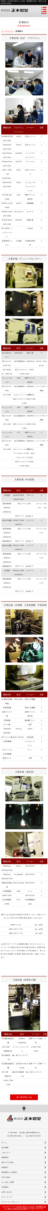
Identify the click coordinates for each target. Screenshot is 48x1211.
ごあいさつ (5, 1152)
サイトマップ (6, 1197)
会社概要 (5, 1148)
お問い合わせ (6, 1192)
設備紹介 (5, 1167)
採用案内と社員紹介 (9, 1172)
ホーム (4, 1143)
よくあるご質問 (7, 1182)
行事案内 (5, 1187)
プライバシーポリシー (10, 1202)
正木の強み (5, 1177)
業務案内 (5, 1157)
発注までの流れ (7, 1162)
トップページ (7, 31)
